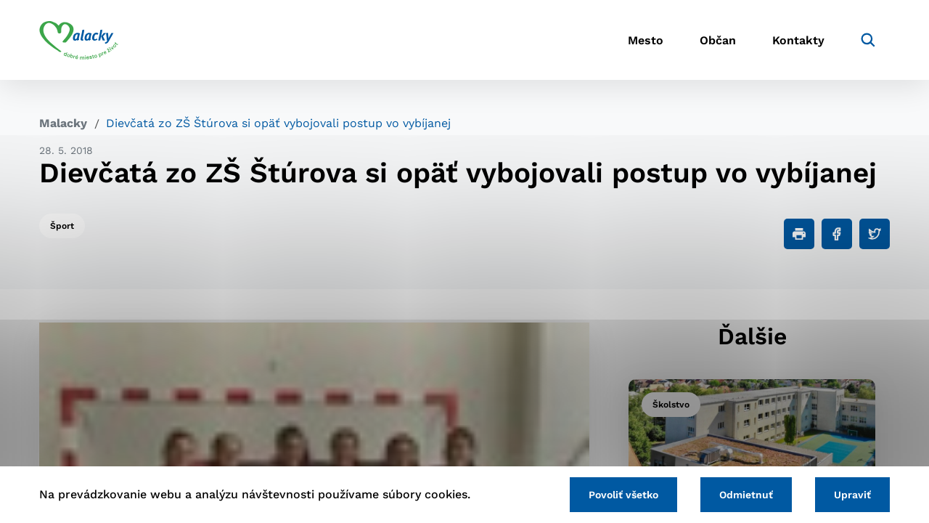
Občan (718, 40)
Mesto (645, 40)
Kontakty (798, 40)
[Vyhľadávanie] (868, 40)
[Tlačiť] (799, 234)
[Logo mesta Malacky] (78, 40)
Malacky (63, 123)
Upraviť (852, 494)
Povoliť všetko (623, 494)
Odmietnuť (746, 494)
